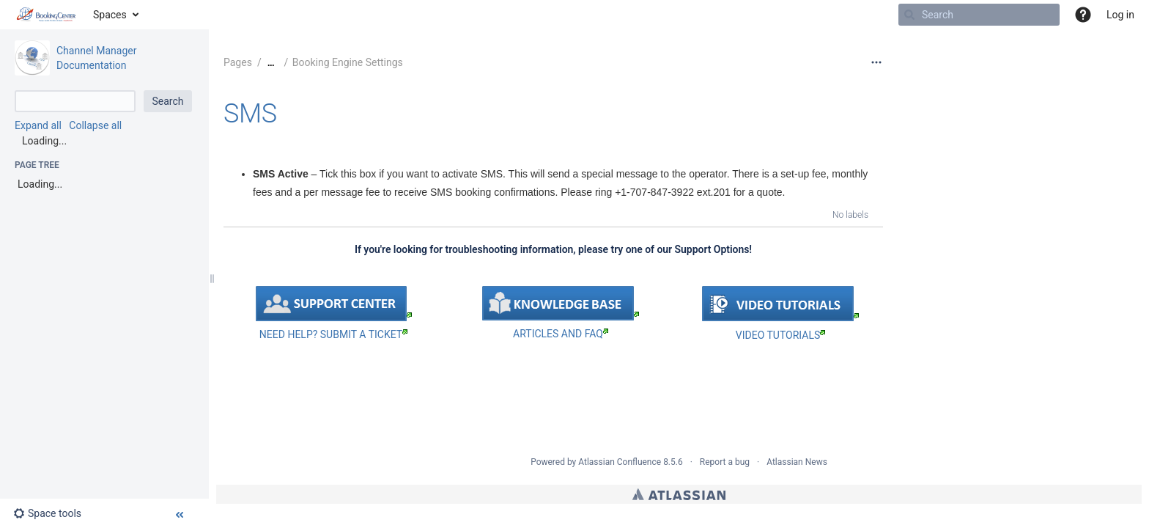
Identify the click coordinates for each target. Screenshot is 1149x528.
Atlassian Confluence (619, 462)
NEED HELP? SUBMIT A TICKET (333, 334)
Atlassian (678, 494)
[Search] (909, 15)
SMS (250, 113)
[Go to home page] (46, 14)
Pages (237, 62)
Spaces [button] (110, 15)
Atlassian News (796, 462)
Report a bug (725, 462)
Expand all (38, 125)
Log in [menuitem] (1120, 15)
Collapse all (95, 125)
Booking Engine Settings (347, 62)
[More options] (876, 62)
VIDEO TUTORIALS (780, 335)
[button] (1083, 14)
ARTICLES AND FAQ (560, 334)
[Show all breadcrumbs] (271, 62)
